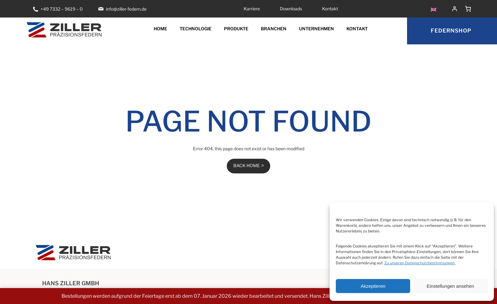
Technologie (195, 28)
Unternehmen (316, 28)
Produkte (236, 28)
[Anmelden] (454, 8)
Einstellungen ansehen (450, 286)
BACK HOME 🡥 (248, 165)
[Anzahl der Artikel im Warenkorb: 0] (468, 8)
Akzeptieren (372, 286)
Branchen (273, 28)
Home (160, 28)
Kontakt (357, 28)
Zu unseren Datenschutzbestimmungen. (419, 263)
